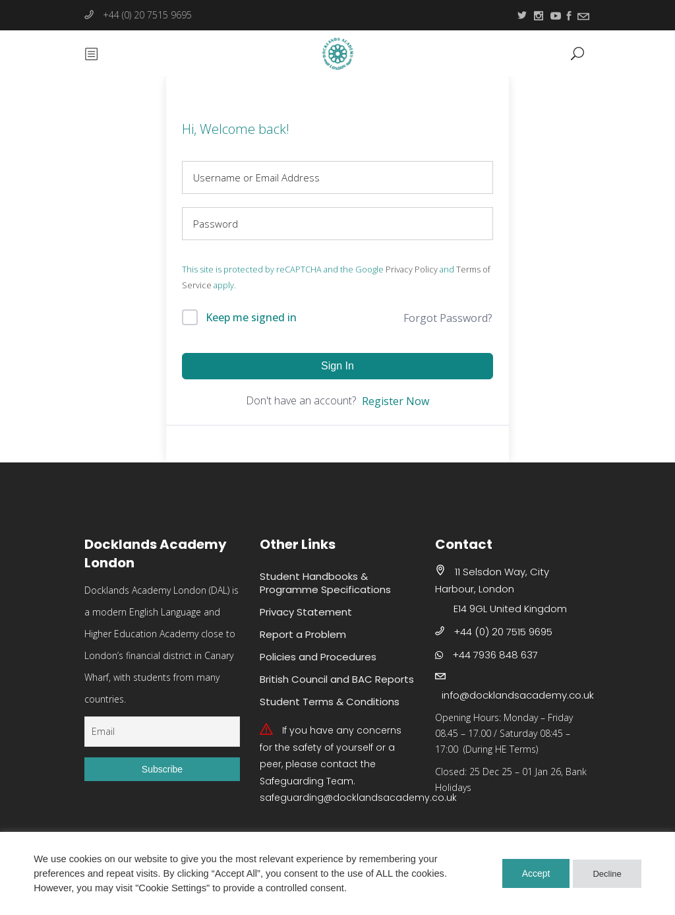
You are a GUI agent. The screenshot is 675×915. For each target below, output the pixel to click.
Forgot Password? (447, 318)
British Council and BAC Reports (337, 679)
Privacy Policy (412, 269)
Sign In (337, 365)
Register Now (395, 401)
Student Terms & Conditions (329, 702)
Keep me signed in (251, 317)
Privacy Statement (306, 612)
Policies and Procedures (318, 657)
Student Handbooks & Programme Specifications (325, 582)
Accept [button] (536, 873)
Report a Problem (303, 634)
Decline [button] (607, 874)
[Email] (162, 731)
